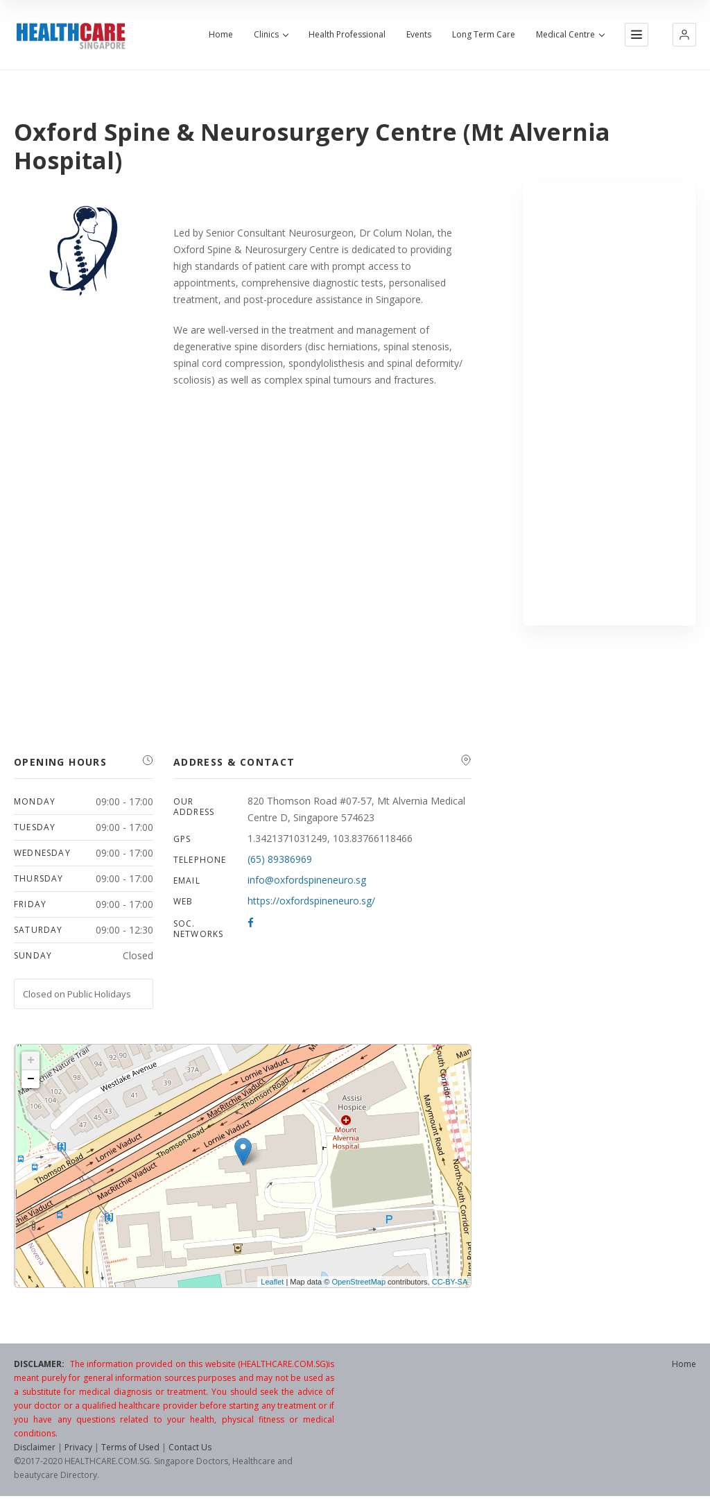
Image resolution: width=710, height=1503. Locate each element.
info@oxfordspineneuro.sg (307, 879)
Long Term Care (483, 34)
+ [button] (31, 1060)
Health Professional (347, 34)
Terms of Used (130, 1447)
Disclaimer (34, 1447)
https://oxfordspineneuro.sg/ (311, 900)
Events (418, 34)
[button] (684, 34)
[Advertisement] (609, 404)
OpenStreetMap (358, 1282)
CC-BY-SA (450, 1282)
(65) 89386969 (280, 859)
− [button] (31, 1079)
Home (221, 34)
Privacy (78, 1447)
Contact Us (189, 1447)
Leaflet (272, 1282)
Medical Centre (570, 34)
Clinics (271, 34)
